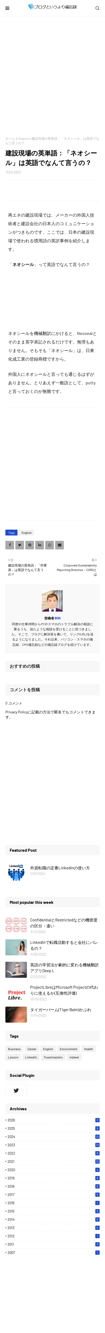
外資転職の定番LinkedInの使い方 (60, 867)
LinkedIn (31, 1057)
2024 (54, 1137)
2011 (54, 1244)
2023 (54, 1145)
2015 (54, 1211)
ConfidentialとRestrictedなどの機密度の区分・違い (63, 922)
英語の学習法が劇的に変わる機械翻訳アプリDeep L (64, 967)
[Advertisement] (52, 76)
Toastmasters (53, 1057)
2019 (54, 1178)
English (23, 138)
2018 (54, 1186)
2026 (54, 1120)
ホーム (10, 138)
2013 (54, 1228)
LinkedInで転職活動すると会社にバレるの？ (64, 945)
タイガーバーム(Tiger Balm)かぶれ (60, 1009)
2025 (54, 1128)
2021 (54, 1161)
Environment (68, 1049)
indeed (74, 1057)
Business (14, 1049)
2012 (54, 1236)
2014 (54, 1219)
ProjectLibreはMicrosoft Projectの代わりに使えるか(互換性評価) (64, 990)
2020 (54, 1170)
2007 (54, 1252)
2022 (54, 1153)
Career (31, 1049)
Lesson (13, 1057)
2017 (54, 1195)
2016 (54, 1203)
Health (88, 1049)
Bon (57, 618)
